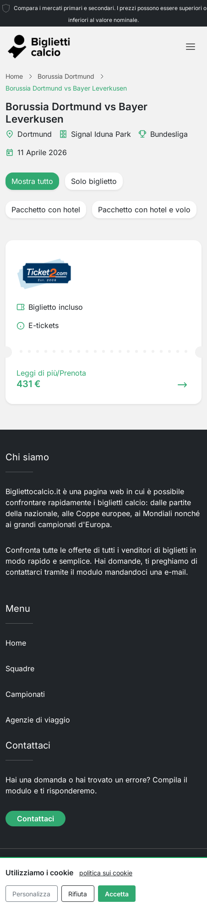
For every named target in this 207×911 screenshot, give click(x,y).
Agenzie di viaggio (37, 719)
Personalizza (31, 894)
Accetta (117, 894)
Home (15, 642)
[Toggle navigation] (191, 46)
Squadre (19, 668)
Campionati (25, 694)
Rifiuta (77, 894)
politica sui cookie (105, 873)
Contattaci (35, 818)
